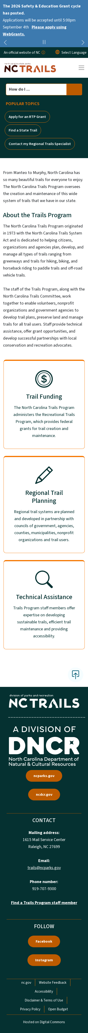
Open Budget (58, 1009)
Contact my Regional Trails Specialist (40, 143)
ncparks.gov (44, 775)
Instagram (44, 960)
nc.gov (26, 982)
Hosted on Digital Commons (44, 1022)
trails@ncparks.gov (44, 868)
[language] (74, 52)
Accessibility (44, 991)
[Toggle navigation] (81, 67)
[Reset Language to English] (57, 52)
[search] (74, 89)
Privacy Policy (30, 1009)
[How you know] (43, 52)
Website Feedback (52, 982)
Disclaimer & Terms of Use (44, 1000)
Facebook (44, 941)
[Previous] (5, 43)
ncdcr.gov (44, 794)
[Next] (83, 43)
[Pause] (44, 42)
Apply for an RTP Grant (27, 116)
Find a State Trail (23, 130)
